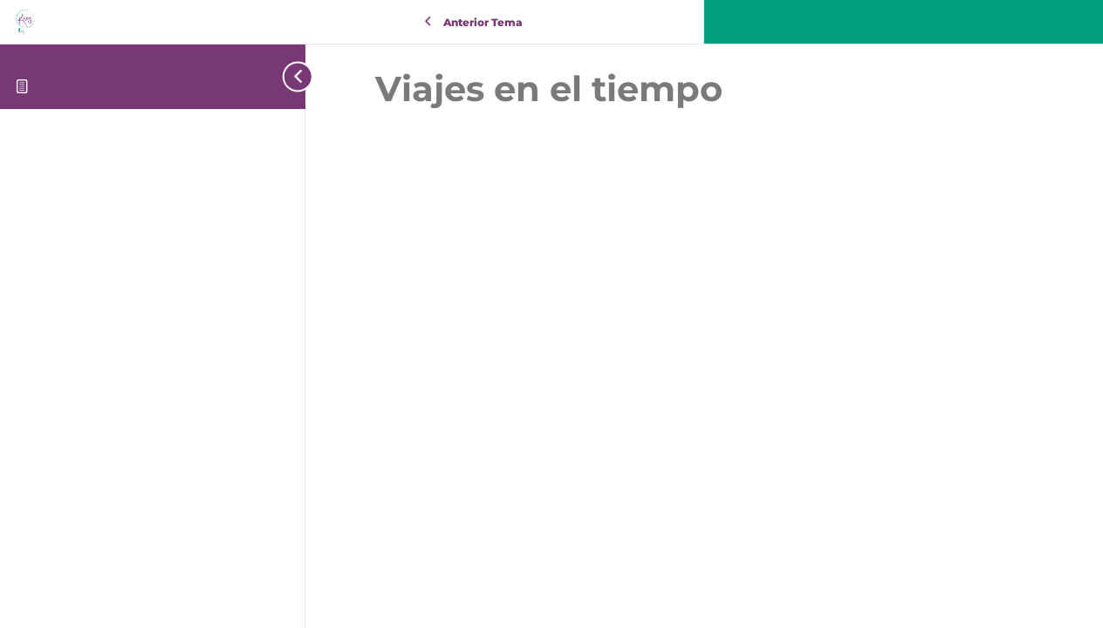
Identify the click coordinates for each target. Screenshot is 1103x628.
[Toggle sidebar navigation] (292, 76)
